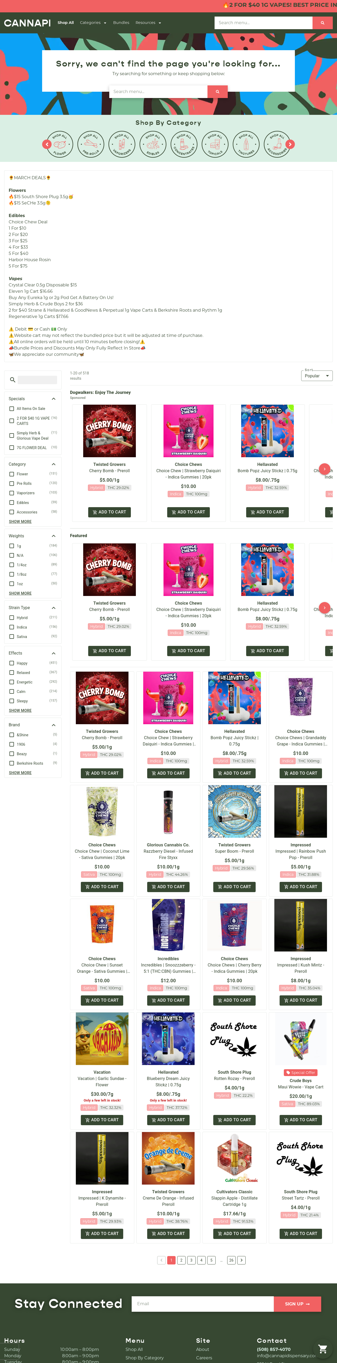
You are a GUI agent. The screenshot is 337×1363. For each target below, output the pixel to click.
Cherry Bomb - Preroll (109, 470)
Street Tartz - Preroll (301, 1198)
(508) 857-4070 (274, 1349)
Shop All (66, 22)
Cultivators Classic (234, 1191)
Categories (93, 22)
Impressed (301, 844)
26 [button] (231, 1260)
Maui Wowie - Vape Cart (301, 1086)
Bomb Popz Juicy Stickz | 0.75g (268, 470)
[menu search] (37, 380)
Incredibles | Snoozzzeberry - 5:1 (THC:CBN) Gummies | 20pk (168, 971)
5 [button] (211, 1260)
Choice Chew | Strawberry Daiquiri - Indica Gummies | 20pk (168, 744)
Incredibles (168, 958)
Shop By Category (145, 1357)
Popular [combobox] (312, 375)
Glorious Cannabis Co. (168, 844)
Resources (149, 22)
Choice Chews (188, 464)
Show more (20, 521)
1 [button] (171, 1260)
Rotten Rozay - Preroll (234, 1078)
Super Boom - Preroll (234, 851)
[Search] (323, 23)
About (202, 1349)
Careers (204, 1357)
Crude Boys (301, 1080)
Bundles (121, 22)
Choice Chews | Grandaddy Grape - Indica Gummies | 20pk (300, 744)
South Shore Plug (234, 1072)
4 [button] (201, 1260)
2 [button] (181, 1260)
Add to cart (109, 512)
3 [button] (191, 1260)
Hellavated (267, 464)
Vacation (102, 1072)
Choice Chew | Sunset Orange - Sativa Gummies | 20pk (102, 971)
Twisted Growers (109, 464)
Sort (309, 370)
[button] (13, 380)
